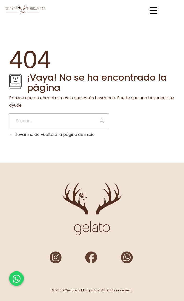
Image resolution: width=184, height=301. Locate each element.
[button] (16, 278)
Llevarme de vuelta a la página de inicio (52, 134)
